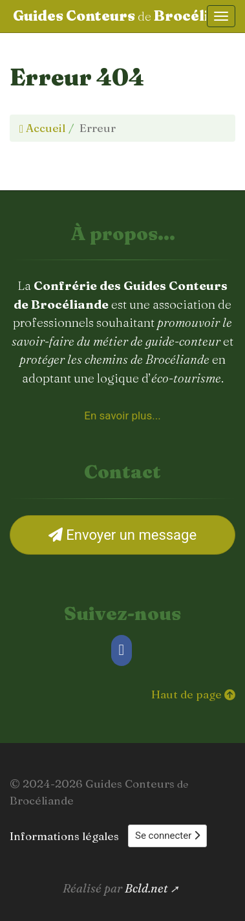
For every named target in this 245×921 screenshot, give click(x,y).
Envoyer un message (122, 535)
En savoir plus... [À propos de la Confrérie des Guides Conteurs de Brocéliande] (122, 415)
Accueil (42, 128)
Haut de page (193, 694)
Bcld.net (146, 888)
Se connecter (167, 835)
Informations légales (64, 836)
